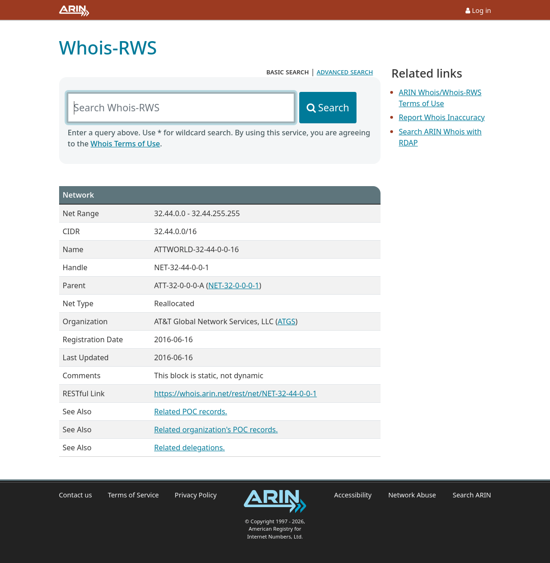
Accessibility (352, 494)
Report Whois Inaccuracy (442, 117)
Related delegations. (189, 447)
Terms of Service (133, 494)
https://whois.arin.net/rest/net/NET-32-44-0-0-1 (235, 393)
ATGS (286, 321)
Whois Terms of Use (125, 144)
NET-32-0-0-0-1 (233, 285)
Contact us (75, 494)
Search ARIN (472, 494)
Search (333, 107)
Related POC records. (190, 411)
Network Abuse (412, 494)
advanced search (345, 72)
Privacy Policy (196, 494)
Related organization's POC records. (216, 429)
